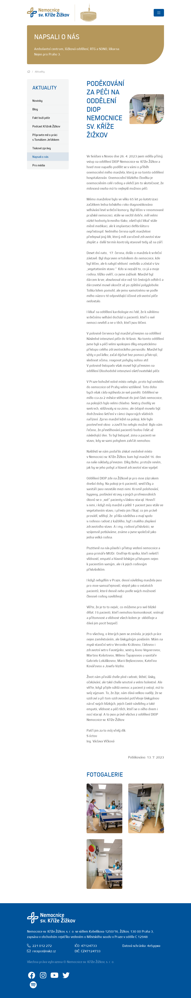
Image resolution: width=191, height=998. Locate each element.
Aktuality (44, 87)
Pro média (38, 165)
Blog (35, 109)
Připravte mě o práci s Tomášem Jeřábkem (45, 137)
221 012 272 (42, 946)
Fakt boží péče (41, 117)
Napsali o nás (40, 156)
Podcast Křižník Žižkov (46, 126)
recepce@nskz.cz (44, 951)
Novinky (37, 100)
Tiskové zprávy (41, 148)
